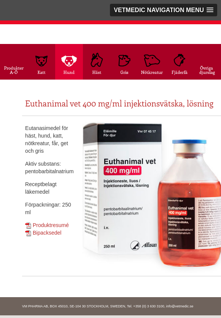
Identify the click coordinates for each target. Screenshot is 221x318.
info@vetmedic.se (180, 306)
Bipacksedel (43, 233)
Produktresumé (47, 225)
